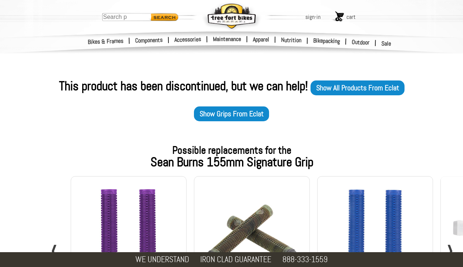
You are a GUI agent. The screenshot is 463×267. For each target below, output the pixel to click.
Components (149, 40)
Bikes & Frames (106, 41)
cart (351, 17)
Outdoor (361, 42)
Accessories (187, 39)
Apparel (261, 39)
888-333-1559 (305, 259)
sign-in (313, 17)
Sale (386, 44)
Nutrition (291, 40)
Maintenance (227, 39)
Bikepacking (326, 41)
